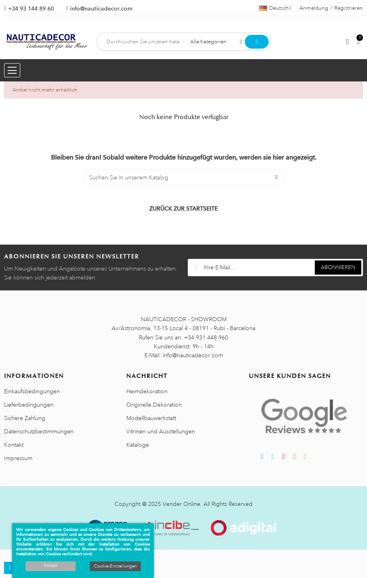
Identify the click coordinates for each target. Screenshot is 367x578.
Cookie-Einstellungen (115, 566)
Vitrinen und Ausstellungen (160, 431)
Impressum (18, 458)
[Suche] (184, 177)
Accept (50, 565)
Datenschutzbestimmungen (39, 431)
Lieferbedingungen (28, 404)
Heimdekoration (147, 391)
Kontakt (13, 444)
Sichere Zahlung (24, 418)
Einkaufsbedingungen (32, 391)
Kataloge (137, 444)
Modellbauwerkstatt (151, 418)
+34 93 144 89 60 (31, 8)
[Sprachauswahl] (275, 8)
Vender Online (181, 504)
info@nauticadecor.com (101, 8)
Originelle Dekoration (154, 404)
